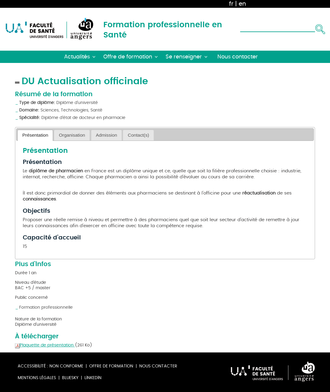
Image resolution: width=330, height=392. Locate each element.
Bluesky (70, 378)
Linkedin (93, 378)
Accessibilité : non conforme (50, 366)
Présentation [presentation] (35, 135)
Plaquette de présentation (45, 345)
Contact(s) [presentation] (138, 135)
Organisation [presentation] (72, 135)
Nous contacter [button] (237, 57)
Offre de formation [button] (127, 57)
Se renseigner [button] (184, 57)
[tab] (35, 135)
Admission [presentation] (106, 135)
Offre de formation (111, 366)
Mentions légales (37, 378)
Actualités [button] (77, 57)
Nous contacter (158, 366)
